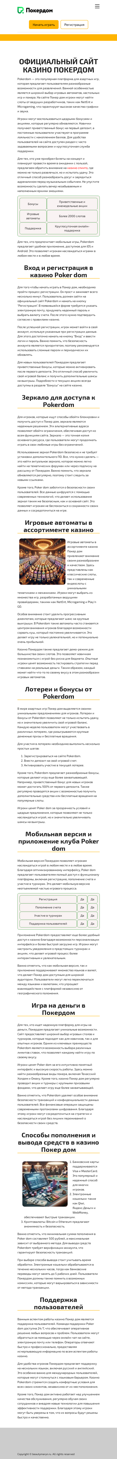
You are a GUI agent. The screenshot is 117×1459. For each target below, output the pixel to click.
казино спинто (77, 168)
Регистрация (74, 25)
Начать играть (44, 25)
